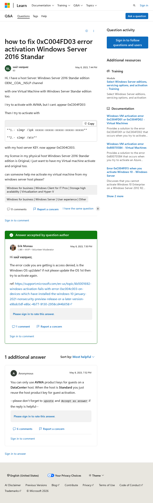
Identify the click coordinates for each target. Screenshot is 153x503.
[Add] (86, 31)
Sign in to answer (15, 454)
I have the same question (78, 208)
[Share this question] (93, 31)
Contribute (71, 485)
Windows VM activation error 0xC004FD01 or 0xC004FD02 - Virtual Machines (126, 119)
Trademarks (12, 491)
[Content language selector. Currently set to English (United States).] (23, 475)
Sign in (144, 5)
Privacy (87, 485)
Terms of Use (107, 485)
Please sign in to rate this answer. (33, 314)
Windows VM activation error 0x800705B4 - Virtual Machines (126, 145)
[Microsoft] (7, 5)
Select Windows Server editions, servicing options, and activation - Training (127, 85)
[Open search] (134, 5)
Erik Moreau (25, 246)
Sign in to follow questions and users (127, 42)
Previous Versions (36, 485)
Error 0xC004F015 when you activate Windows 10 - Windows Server (127, 172)
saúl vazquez (20, 67)
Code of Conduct (130, 485)
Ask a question (137, 16)
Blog (54, 485)
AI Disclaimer (13, 485)
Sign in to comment (17, 220)
